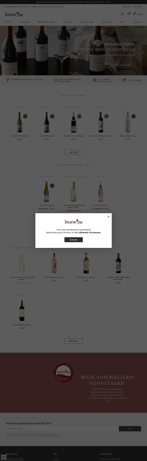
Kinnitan (73, 240)
